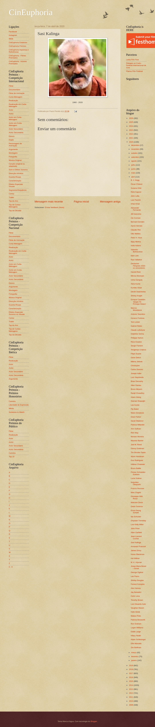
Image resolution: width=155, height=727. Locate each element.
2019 (131, 665)
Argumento (13, 149)
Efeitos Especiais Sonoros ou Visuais (17, 313)
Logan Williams (137, 628)
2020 (131, 142)
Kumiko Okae (136, 288)
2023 (131, 130)
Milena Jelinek (137, 361)
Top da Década (15, 210)
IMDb (11, 39)
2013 (131, 689)
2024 (131, 126)
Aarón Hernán (136, 226)
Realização (13, 100)
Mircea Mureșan (137, 276)
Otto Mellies (136, 234)
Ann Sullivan (136, 429)
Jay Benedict (136, 592)
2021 (131, 138)
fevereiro (135, 656)
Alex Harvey (136, 588)
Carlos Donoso (137, 369)
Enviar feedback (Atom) (54, 207)
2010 (131, 701)
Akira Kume (135, 284)
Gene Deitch (136, 357)
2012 (131, 693)
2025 (131, 122)
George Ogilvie (137, 572)
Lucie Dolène (136, 478)
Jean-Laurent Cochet (136, 537)
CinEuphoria (31, 12)
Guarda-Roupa (15, 177)
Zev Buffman (136, 647)
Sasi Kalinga (136, 542)
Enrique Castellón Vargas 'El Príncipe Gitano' (138, 301)
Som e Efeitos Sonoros (18, 170)
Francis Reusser (137, 488)
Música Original (15, 160)
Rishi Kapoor (136, 192)
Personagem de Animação (15, 144)
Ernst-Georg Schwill (136, 511)
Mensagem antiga (110, 201)
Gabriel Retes (136, 326)
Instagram (13, 35)
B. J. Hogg (135, 180)
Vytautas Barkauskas (137, 250)
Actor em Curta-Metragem (15, 118)
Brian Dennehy (137, 381)
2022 (131, 134)
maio (133, 173)
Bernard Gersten (137, 222)
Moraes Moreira (137, 437)
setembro (135, 157)
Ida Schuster (136, 517)
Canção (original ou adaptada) (17, 165)
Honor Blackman (137, 554)
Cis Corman (136, 218)
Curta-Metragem (15, 97)
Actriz (11, 114)
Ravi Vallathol (136, 260)
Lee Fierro (135, 576)
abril (133, 177)
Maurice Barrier (137, 441)
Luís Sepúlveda (137, 377)
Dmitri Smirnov (137, 506)
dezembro (135, 145)
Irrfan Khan (135, 204)
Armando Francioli (138, 546)
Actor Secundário (16, 129)
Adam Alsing (136, 397)
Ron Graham (136, 624)
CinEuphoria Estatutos (18, 42)
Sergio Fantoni (137, 346)
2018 (131, 669)
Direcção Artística (16, 173)
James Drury (136, 550)
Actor (11, 110)
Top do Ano (13, 201)
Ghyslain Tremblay (138, 521)
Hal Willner (135, 558)
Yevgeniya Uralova (138, 350)
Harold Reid (136, 272)
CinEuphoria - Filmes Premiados (17, 57)
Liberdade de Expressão (19, 405)
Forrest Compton (138, 584)
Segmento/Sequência (17, 190)
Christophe (135, 366)
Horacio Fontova (137, 318)
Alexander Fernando (136, 209)
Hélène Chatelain (138, 464)
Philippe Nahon (137, 338)
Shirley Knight (136, 296)
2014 (131, 685)
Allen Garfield (136, 532)
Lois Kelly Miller (137, 524)
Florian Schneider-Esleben (138, 473)
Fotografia (13, 157)
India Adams (136, 245)
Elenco (11, 136)
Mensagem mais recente (49, 201)
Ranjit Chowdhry (137, 393)
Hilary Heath (136, 636)
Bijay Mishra (136, 242)
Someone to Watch (16, 412)
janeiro (134, 660)
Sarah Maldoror (137, 421)
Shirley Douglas (137, 580)
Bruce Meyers (136, 389)
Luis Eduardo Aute (138, 604)
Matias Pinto (136, 616)
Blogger (94, 721)
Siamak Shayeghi (138, 401)
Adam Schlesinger (138, 639)
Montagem (13, 153)
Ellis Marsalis (136, 643)
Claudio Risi (136, 230)
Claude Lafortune (138, 330)
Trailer (11, 197)
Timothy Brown (137, 600)
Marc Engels (136, 492)
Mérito (11, 408)
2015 (131, 681)
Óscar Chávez (137, 184)
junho (133, 169)
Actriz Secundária (16, 132)
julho (133, 165)
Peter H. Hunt (136, 238)
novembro (135, 149)
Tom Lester (135, 322)
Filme (11, 86)
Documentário (14, 90)
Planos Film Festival (134, 71)
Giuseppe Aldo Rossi (137, 497)
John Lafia (135, 196)
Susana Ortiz (136, 188)
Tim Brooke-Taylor (138, 452)
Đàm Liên (135, 256)
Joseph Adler (136, 373)
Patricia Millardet (137, 425)
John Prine (135, 528)
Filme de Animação (17, 93)
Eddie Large (136, 632)
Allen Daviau (136, 385)
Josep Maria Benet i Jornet (138, 567)
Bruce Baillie (136, 468)
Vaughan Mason (137, 608)
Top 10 (11, 457)
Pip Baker (135, 409)
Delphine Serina (137, 334)
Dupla (11, 140)
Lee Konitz (135, 405)
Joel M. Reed (136, 445)
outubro (134, 153)
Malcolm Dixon (137, 502)
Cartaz (11, 194)
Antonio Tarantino (138, 314)
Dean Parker (136, 417)
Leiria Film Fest (132, 60)
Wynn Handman (137, 456)
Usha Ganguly (137, 280)
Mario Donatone (137, 413)
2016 (131, 677)
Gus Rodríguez (137, 460)
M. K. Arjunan (136, 562)
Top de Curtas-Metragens (15, 206)
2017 (131, 673)
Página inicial (81, 201)
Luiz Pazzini (136, 200)
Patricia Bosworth (138, 620)
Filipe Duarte (136, 354)
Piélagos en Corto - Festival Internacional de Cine (136, 65)
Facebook (13, 32)
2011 (131, 697)
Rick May (134, 433)
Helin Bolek (135, 612)
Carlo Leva (135, 596)
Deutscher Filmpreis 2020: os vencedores (138, 265)
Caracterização (15, 181)
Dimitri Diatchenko (138, 292)
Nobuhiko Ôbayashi (136, 483)
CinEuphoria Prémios (17, 46)
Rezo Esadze (136, 342)
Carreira (12, 401)
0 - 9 (11, 567)
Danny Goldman (137, 448)
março (134, 652)
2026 (131, 118)
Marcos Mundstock (136, 309)
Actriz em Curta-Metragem (15, 124)
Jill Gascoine (136, 214)
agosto (134, 161)
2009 (131, 705)
